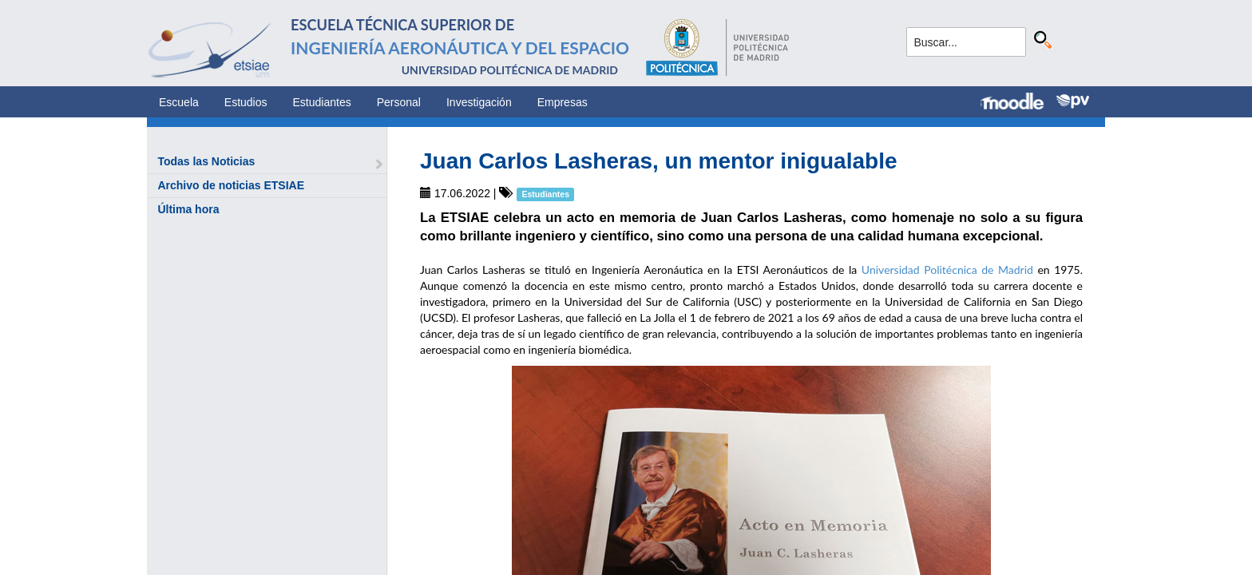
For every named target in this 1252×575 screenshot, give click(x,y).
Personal (399, 102)
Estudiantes (322, 102)
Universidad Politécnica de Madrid (947, 269)
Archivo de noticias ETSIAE (230, 185)
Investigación (479, 102)
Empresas (562, 102)
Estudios (245, 102)
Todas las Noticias (206, 161)
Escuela (179, 102)
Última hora (188, 209)
